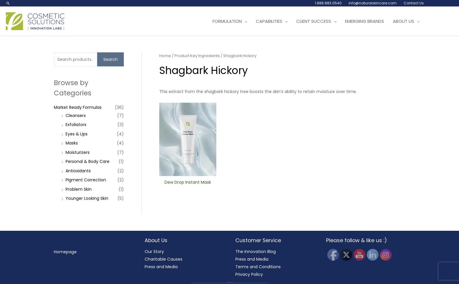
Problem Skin (79, 189)
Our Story (154, 251)
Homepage (65, 252)
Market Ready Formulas (78, 107)
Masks (72, 143)
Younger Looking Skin (87, 198)
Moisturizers (78, 152)
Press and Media (161, 267)
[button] (8, 3)
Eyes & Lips (77, 134)
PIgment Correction (86, 180)
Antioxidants (78, 171)
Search (110, 59)
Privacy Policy (249, 274)
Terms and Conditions (258, 267)
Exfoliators (76, 125)
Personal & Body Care (87, 161)
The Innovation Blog (255, 251)
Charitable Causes (163, 259)
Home (165, 55)
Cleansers (76, 115)
